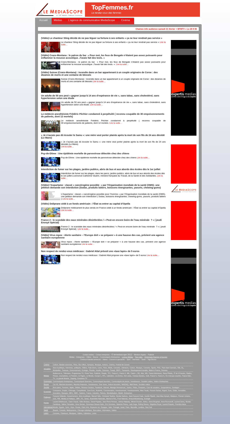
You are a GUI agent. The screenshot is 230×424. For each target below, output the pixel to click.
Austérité (99, 390)
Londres (141, 407)
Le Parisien (73, 376)
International (48, 407)
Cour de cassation (152, 387)
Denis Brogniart (154, 402)
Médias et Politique (68, 399)
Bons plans (57, 387)
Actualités (47, 369)
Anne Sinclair (80, 404)
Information (106, 410)
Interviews (136, 359)
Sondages (175, 387)
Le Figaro (81, 376)
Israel (122, 407)
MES (71, 393)
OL (182, 368)
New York (148, 407)
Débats (77, 387)
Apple (72, 387)
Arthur (145, 402)
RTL (104, 376)
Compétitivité (81, 390)
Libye (72, 407)
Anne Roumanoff (167, 402)
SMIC (76, 393)
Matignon (173, 396)
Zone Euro (91, 390)
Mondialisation (112, 393)
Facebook (98, 387)
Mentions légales (140, 355)
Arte (142, 373)
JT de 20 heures (179, 373)
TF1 (109, 373)
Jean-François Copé (136, 396)
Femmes (164, 370)
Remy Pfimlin (167, 373)
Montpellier (57, 370)
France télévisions (155, 373)
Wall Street (134, 384)
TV (54, 378)
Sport (128, 359)
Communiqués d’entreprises (63, 381)
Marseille (134, 407)
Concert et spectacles (117, 359)
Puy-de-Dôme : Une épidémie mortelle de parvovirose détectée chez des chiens (85, 153)
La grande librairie (62, 378)
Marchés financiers (80, 384)
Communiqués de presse (120, 381)
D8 (139, 373)
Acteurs (105, 365)
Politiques (47, 397)
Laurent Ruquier (168, 404)
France (88, 393)
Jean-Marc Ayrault (162, 396)
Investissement (120, 390)
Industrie (96, 393)
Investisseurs (135, 381)
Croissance (57, 390)
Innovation (56, 393)
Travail (112, 370)
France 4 (161, 376)
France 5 (153, 376)
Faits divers (92, 368)
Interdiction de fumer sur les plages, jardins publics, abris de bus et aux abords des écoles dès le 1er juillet (100, 169)
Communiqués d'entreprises (110, 357)
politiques (77, 368)
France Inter (186, 376)
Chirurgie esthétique (84, 410)
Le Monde (89, 376)
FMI (58, 399)
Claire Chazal (73, 402)
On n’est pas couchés (173, 376)
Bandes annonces (65, 365)
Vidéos (88, 357)
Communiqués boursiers (101, 381)
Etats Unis (85, 407)
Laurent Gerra (179, 402)
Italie (110, 407)
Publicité (151, 355)
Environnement (75, 370)
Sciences (105, 370)
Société (46, 387)
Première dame (180, 404)
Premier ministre (184, 396)
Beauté (55, 410)
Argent (164, 390)
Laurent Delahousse (60, 402)
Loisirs (46, 413)
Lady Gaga (133, 404)
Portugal (116, 407)
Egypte (61, 407)
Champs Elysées (138, 376)
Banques (64, 393)
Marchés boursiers (65, 384)
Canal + (133, 373)
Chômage (71, 390)
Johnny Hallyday (124, 402)
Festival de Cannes (123, 365)
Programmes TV (78, 373)
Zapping (73, 378)
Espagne (104, 407)
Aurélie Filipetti (150, 396)
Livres (100, 368)
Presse (55, 376)
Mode (110, 368)
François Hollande (59, 396)
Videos (105, 359)
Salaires (82, 393)
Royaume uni (95, 407)
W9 (146, 373)
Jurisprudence (166, 387)
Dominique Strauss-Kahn (95, 404)
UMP (78, 399)
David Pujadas (96, 402)
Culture (55, 365)
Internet (106, 387)
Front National (122, 399)
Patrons (102, 393)
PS (82, 399)
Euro (169, 390)
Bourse (95, 357)
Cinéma (125, 20)
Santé (144, 359)
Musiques (72, 413)
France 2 (115, 373)
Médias (58, 20)
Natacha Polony (122, 404)
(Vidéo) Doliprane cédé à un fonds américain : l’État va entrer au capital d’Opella (85, 203)
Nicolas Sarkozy (122, 396)
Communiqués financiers (83, 381)
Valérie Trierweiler (67, 404)
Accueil (43, 20)
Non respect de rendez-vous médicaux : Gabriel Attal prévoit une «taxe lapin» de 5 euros (90, 251)
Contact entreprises (103, 355)
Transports (125, 370)
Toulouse (65, 370)
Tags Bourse (152, 359)
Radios (188, 373)
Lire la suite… (122, 64)
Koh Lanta (127, 376)
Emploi (64, 390)
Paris (105, 368)
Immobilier (182, 390)
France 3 (122, 373)
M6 (128, 373)
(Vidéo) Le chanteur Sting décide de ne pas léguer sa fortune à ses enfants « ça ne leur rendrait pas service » (101, 38)
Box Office (82, 365)
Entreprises (80, 357)
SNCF (118, 370)
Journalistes (63, 376)
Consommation (108, 390)
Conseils (62, 410)
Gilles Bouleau (84, 402)
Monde (55, 407)
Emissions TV (82, 378)
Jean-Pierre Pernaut (110, 402)
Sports (153, 368)
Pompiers (141, 387)
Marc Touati (144, 390)
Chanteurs (64, 413)
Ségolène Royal (155, 404)
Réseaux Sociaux (87, 387)
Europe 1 (98, 376)
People (103, 373)
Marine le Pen (111, 399)
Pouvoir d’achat (155, 390)
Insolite (98, 370)
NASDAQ (125, 384)
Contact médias (88, 355)
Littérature (124, 368)
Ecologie (85, 370)
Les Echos (119, 376)
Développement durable (139, 370)
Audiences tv (57, 373)
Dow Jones (103, 384)
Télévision (66, 373)
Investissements (133, 390)
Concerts (117, 368)
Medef (120, 393)
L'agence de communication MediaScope (91, 20)
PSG (159, 368)
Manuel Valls (96, 396)
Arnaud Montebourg (136, 399)
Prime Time (89, 373)
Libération (110, 376)
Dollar (175, 390)
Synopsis (90, 365)
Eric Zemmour (110, 404)
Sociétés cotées (147, 381)
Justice (128, 387)
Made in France (154, 370)
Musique (98, 365)
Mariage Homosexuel (117, 387)
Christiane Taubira (108, 396)
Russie (77, 407)
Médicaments (71, 410)
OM (178, 368)
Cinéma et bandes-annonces (90, 359)
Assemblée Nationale (97, 399)
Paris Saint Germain (169, 368)
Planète (92, 370)
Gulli (147, 376)
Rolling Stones (143, 404)
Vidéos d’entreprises (161, 381)
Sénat (86, 399)
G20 (54, 399)
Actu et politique (58, 368)
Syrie (67, 407)
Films (75, 365)
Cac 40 (55, 384)
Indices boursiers (114, 384)
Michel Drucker (136, 402)
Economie (47, 392)
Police (135, 387)
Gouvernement (72, 396)
